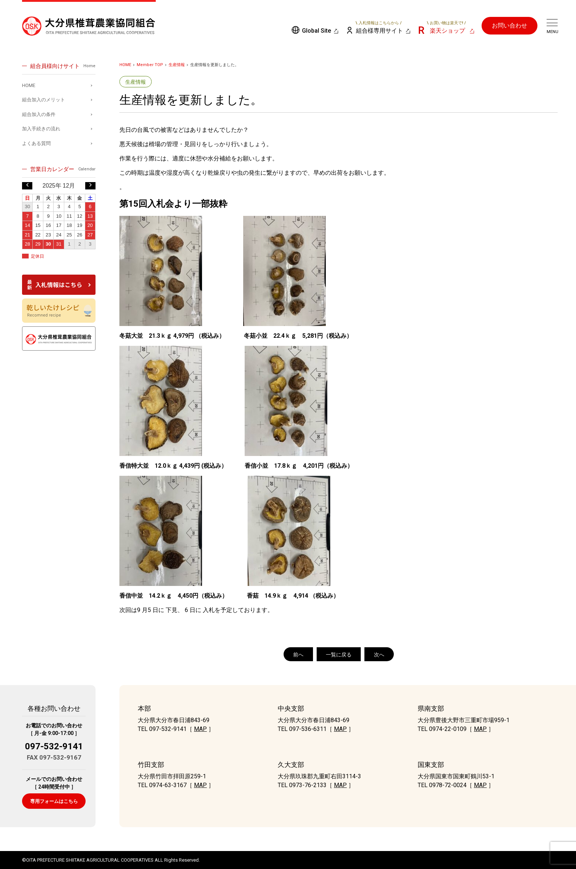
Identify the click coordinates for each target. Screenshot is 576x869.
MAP (200, 728)
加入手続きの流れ (41, 128)
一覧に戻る (339, 655)
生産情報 (177, 64)
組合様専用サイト (379, 27)
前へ (298, 655)
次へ (379, 655)
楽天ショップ (446, 27)
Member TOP (150, 64)
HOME (125, 64)
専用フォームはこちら (54, 801)
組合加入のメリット (43, 99)
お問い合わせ (509, 25)
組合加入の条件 (38, 114)
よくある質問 (36, 143)
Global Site (316, 30)
